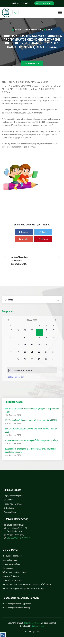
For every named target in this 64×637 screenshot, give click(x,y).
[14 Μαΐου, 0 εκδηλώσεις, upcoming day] (32, 346)
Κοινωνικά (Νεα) (36, 30)
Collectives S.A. (38, 626)
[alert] (32, 370)
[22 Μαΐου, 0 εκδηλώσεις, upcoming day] (39, 354)
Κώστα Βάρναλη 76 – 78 (17, 528)
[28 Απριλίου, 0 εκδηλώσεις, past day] (17, 332)
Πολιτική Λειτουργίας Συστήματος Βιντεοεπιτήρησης (23, 588)
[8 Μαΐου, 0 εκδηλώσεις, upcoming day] (39, 339)
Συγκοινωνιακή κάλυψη (11, 564)
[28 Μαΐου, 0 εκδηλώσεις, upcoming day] (32, 361)
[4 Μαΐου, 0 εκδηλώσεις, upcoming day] (10, 339)
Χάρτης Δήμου (8, 568)
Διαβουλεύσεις (9, 508)
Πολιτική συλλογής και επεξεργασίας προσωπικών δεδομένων (27, 584)
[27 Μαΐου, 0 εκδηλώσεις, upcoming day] (25, 361)
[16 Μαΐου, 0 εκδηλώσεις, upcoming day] (46, 346)
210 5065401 (25, 538)
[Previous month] (8, 320)
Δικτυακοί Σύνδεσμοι (11, 576)
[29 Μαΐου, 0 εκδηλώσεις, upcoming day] (39, 361)
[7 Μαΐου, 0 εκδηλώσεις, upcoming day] (32, 339)
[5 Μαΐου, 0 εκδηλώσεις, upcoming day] (17, 339)
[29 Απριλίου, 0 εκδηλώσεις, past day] (25, 332)
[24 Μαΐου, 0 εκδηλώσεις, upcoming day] (53, 354)
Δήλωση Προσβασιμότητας (13, 580)
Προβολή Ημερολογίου (15, 377)
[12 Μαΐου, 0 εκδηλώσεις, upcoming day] (17, 346)
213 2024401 (13, 538)
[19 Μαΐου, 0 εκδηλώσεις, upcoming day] (17, 354)
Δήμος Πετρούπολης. (32, 623)
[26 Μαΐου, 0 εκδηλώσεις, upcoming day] (17, 361)
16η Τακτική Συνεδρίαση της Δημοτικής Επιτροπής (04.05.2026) (31, 420)
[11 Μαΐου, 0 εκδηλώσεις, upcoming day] (10, 346)
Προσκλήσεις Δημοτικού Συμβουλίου (17, 604)
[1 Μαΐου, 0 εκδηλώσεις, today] (39, 332)
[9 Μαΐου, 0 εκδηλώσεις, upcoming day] (46, 339)
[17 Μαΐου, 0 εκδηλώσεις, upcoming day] (53, 346)
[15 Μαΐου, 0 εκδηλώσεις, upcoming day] (39, 346)
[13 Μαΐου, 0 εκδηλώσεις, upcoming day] (25, 346)
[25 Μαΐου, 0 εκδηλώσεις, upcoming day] (10, 361)
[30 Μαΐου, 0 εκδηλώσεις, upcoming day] (46, 361)
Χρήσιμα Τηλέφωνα (10, 560)
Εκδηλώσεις (8, 500)
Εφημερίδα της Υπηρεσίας (13, 496)
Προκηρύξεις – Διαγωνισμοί (14, 504)
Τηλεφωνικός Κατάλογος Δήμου (14, 572)
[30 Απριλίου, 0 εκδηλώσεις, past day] (32, 332)
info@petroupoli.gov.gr (16, 534)
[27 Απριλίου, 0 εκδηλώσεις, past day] (10, 332)
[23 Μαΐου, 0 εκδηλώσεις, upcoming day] (46, 354)
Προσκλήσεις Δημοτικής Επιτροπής (16, 608)
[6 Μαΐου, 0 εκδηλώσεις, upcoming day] (25, 339)
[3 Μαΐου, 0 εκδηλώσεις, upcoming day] (53, 332)
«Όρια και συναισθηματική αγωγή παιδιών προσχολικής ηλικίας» (31, 440)
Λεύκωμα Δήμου (10, 512)
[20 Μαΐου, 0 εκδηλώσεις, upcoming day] (25, 354)
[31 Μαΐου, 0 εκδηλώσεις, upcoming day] (53, 361)
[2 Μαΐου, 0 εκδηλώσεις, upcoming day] (46, 332)
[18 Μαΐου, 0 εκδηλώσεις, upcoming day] (10, 354)
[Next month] (55, 320)
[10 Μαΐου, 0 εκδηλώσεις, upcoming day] (53, 339)
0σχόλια (48, 30)
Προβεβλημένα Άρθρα (22, 30)
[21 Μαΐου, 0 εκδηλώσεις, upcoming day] (32, 354)
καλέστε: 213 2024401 (19, 3)
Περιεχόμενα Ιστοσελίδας (12, 556)
